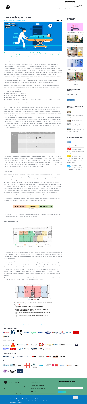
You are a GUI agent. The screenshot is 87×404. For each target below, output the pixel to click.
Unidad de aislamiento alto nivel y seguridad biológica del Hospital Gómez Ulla (75, 69)
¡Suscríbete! (71, 100)
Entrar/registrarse (80, 2)
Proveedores (69, 12)
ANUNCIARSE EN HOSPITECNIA (38, 388)
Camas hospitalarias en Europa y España (75, 32)
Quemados (7, 27)
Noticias (53, 12)
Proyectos (36, 12)
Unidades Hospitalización (10, 25)
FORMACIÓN (34, 391)
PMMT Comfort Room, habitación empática (75, 44)
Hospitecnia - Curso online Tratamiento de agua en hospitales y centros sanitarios (74, 167)
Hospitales (80, 12)
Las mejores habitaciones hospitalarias (75, 56)
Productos (45, 12)
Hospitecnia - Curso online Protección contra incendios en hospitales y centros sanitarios (75, 151)
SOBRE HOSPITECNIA (36, 382)
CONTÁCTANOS (34, 395)
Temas (27, 12)
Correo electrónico (72, 94)
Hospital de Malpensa (77, 112)
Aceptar (75, 397)
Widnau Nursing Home (77, 120)
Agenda (61, 12)
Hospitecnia (7, 12)
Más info (22, 402)
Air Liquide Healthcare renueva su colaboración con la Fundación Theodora (75, 83)
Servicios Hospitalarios (10, 23)
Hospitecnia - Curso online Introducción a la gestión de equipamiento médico (75, 143)
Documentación (18, 12)
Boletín (69, 91)
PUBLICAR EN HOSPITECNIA (37, 385)
